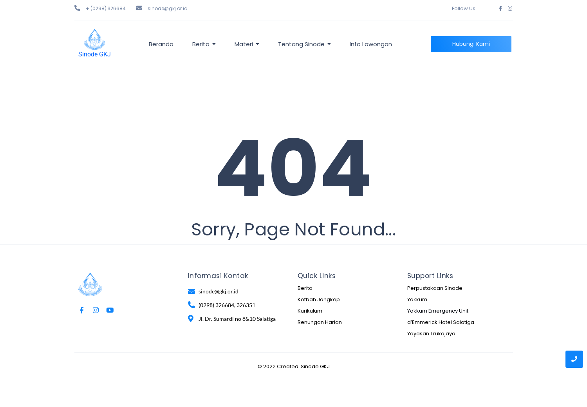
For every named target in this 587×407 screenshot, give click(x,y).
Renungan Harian (320, 322)
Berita (305, 288)
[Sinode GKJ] (94, 39)
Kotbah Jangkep (319, 299)
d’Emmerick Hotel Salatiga (440, 322)
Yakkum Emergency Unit (437, 311)
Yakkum (417, 299)
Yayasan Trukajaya (431, 333)
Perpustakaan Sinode (434, 288)
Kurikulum (310, 311)
